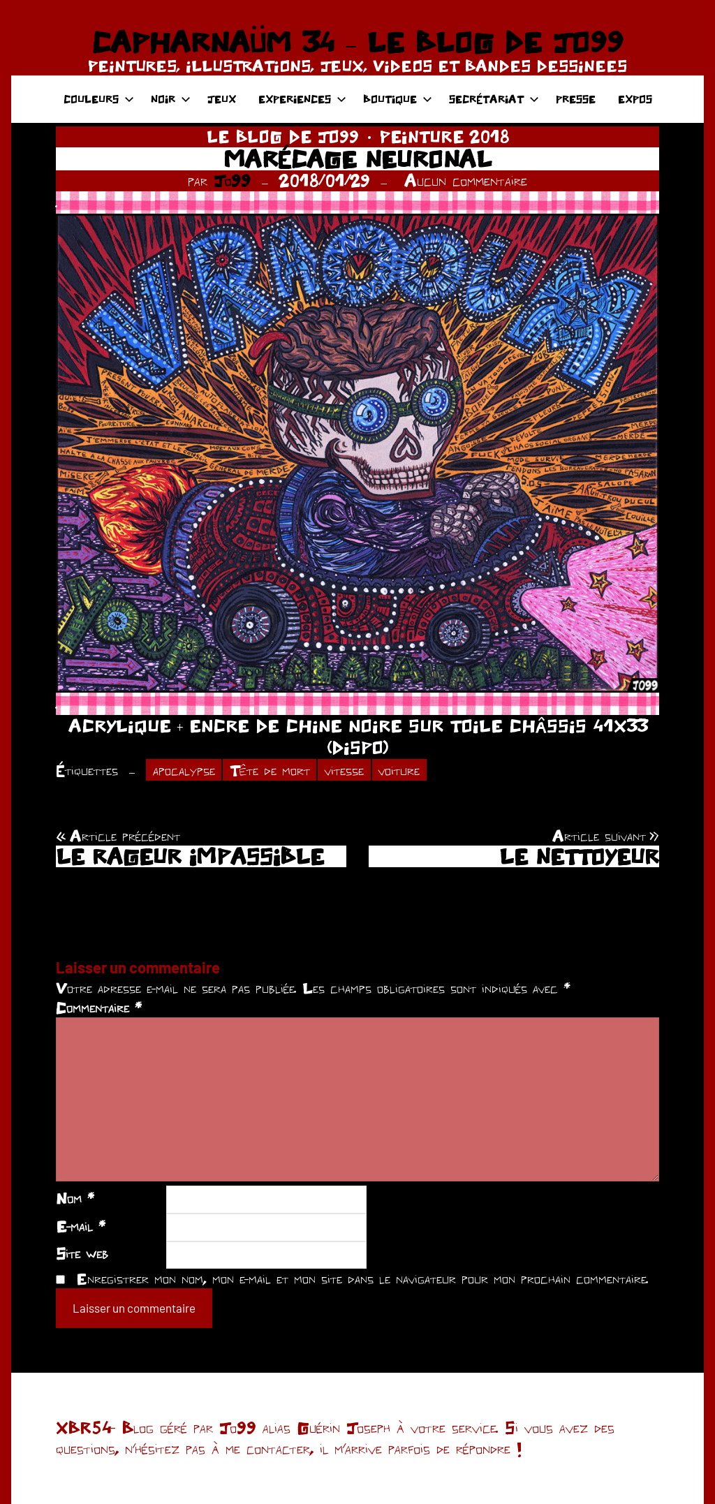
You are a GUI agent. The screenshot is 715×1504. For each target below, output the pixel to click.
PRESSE (576, 98)
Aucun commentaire (465, 180)
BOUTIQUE (397, 98)
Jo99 (232, 180)
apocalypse (184, 770)
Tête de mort (270, 770)
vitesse (344, 770)
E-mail (80, 1226)
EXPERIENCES (302, 98)
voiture (399, 770)
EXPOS (635, 98)
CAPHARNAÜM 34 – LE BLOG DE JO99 (357, 42)
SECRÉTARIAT (494, 98)
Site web (82, 1253)
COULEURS (99, 98)
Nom (75, 1198)
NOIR (171, 98)
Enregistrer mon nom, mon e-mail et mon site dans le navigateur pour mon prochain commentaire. (362, 1278)
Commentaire (99, 1007)
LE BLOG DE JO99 (283, 136)
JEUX (221, 98)
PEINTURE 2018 (444, 136)
